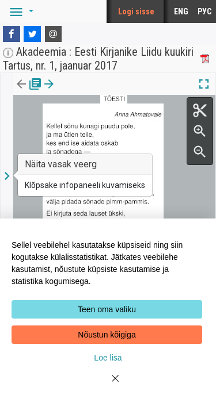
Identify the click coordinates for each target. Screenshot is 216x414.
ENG (181, 11)
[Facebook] (11, 34)
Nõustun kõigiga (106, 334)
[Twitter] (32, 34)
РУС (204, 11)
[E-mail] (53, 34)
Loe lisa (108, 357)
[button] (19, 11)
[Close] (108, 385)
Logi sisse (136, 11)
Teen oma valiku (107, 309)
